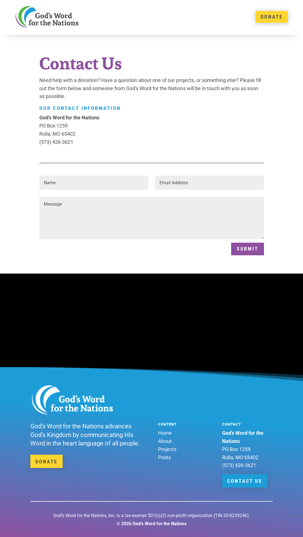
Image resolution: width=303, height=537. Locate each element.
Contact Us (244, 481)
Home (165, 433)
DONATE (272, 17)
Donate (46, 462)
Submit (247, 249)
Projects (167, 449)
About (165, 441)
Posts (164, 457)
